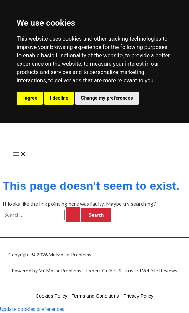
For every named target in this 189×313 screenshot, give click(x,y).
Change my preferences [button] (107, 98)
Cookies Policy (52, 296)
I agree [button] (29, 98)
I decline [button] (59, 98)
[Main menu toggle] (19, 155)
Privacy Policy (138, 296)
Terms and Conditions (95, 296)
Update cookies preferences (32, 309)
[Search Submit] (73, 214)
